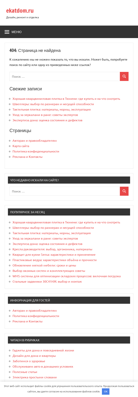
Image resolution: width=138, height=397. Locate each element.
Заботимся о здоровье (29, 361)
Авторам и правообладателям (35, 140)
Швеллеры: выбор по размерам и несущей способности (53, 104)
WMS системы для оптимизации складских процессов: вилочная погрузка (67, 276)
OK (106, 391)
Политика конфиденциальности (36, 151)
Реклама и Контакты (27, 156)
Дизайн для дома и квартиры (34, 355)
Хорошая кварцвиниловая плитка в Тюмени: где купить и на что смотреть (66, 98)
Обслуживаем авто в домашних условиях (43, 366)
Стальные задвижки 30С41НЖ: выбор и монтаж (47, 281)
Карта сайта (21, 146)
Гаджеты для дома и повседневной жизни (43, 350)
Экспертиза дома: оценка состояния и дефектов (47, 120)
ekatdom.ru (21, 10)
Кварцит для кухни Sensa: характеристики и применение (54, 254)
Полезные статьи (25, 372)
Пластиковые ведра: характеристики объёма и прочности (55, 260)
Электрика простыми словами (35, 377)
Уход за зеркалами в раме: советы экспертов (45, 115)
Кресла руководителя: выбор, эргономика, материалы (52, 249)
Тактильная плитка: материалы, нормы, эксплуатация (52, 109)
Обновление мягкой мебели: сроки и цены (44, 265)
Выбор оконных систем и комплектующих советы (49, 270)
